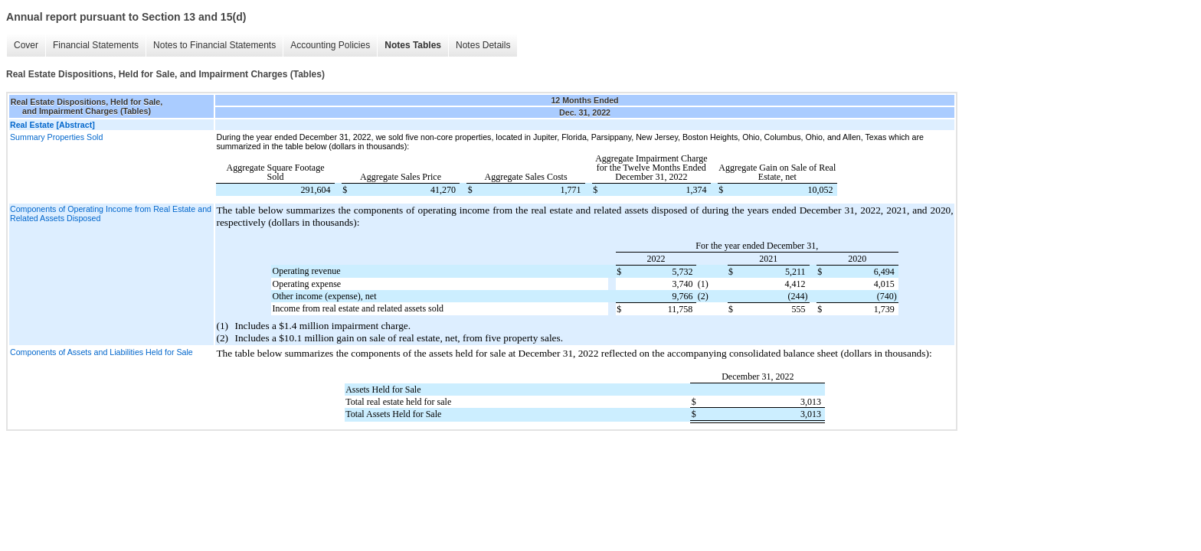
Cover (26, 45)
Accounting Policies (330, 45)
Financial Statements (96, 45)
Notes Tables (413, 45)
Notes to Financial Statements (214, 45)
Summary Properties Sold (56, 137)
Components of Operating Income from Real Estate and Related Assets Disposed (110, 213)
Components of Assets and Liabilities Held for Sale (101, 352)
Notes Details (483, 45)
